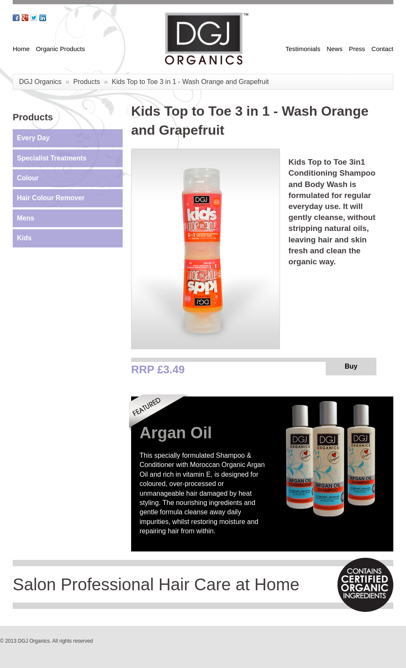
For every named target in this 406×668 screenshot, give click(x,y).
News (334, 48)
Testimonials (303, 48)
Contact (382, 48)
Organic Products (60, 48)
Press (357, 48)
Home (21, 48)
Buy (351, 366)
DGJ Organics (40, 81)
